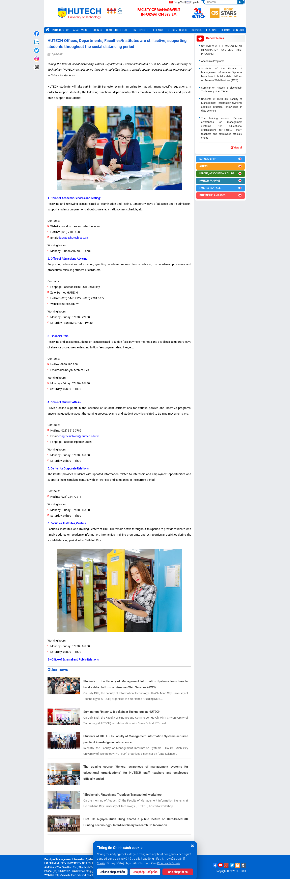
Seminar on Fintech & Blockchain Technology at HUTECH (122, 712)
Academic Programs (212, 61)
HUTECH (241, 871)
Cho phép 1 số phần (145, 872)
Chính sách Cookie (168, 863)
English (194, 2)
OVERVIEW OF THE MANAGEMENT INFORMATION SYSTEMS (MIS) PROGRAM (221, 49)
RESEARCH (158, 29)
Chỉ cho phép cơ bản (112, 872)
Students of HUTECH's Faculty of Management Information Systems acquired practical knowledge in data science (135, 739)
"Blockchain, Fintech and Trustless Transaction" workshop (122, 794)
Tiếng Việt (179, 2)
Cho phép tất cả (178, 872)
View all (236, 147)
